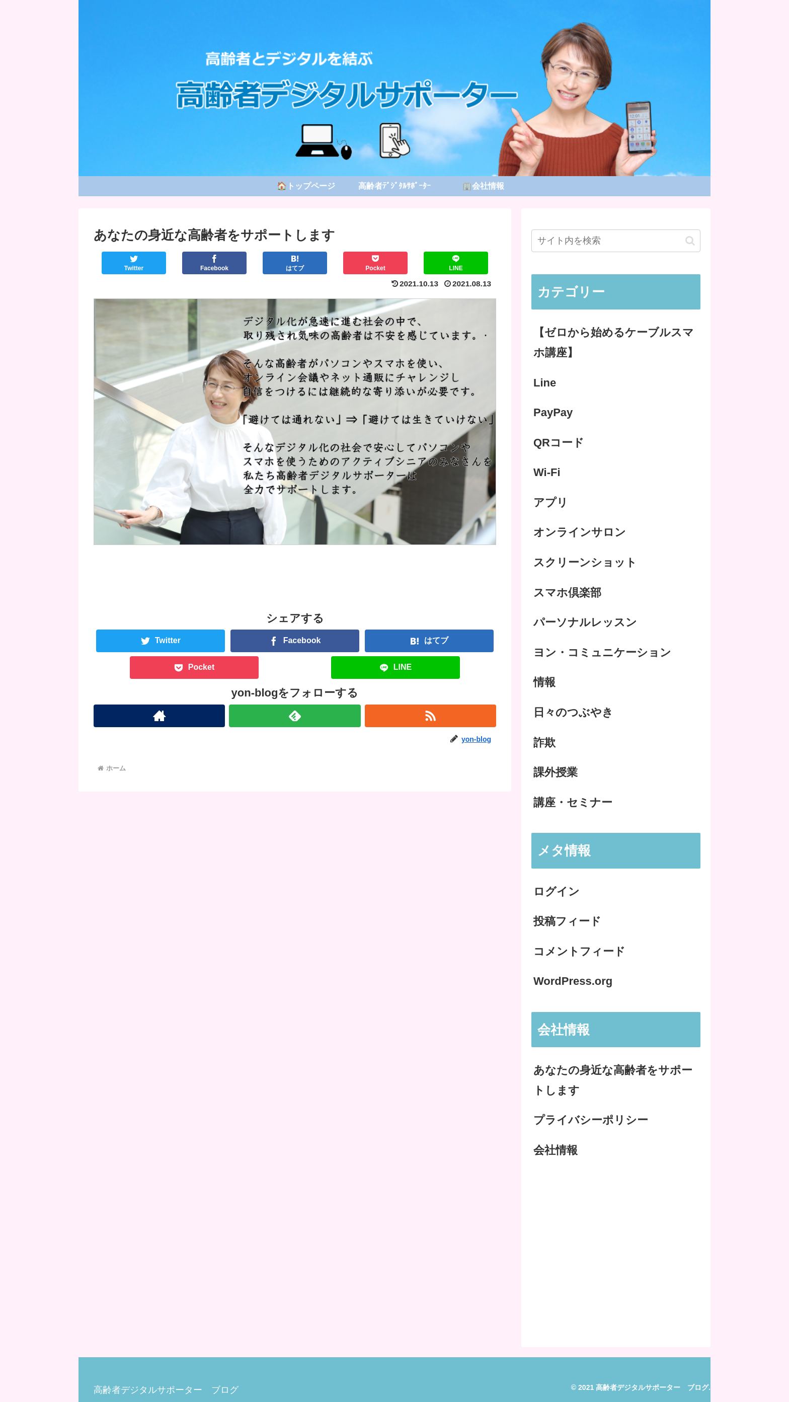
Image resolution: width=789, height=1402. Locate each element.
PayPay (553, 412)
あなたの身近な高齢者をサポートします (612, 1080)
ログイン (556, 891)
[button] (690, 241)
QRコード (558, 442)
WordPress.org (572, 981)
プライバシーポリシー (590, 1120)
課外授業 (555, 772)
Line (544, 382)
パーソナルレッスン (585, 622)
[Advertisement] (615, 1251)
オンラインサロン (579, 532)
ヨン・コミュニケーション (602, 652)
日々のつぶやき (573, 712)
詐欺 (544, 742)
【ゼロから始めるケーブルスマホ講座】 (613, 342)
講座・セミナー (572, 802)
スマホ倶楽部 (567, 592)
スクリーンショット (585, 562)
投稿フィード (567, 921)
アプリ (550, 502)
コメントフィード (579, 951)
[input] (615, 240)
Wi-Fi (547, 472)
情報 (544, 682)
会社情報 (555, 1150)
